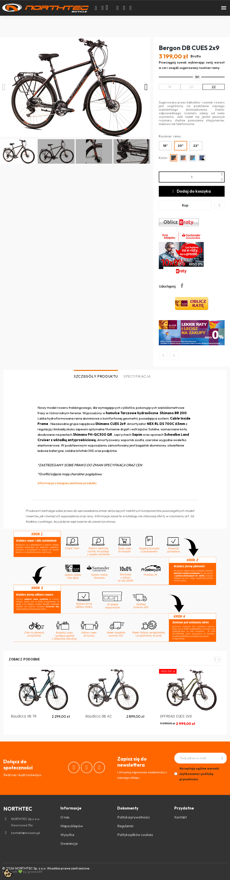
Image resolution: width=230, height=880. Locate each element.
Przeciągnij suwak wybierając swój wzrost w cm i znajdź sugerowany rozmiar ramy (192, 65)
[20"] (180, 145)
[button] (96, 8)
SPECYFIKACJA (137, 376)
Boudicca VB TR (23, 716)
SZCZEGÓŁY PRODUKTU (96, 376)
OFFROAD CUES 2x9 (176, 716)
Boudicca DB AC (99, 716)
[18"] (165, 145)
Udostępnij (181, 285)
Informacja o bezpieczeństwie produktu (67, 483)
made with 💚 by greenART (22, 871)
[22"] (195, 145)
